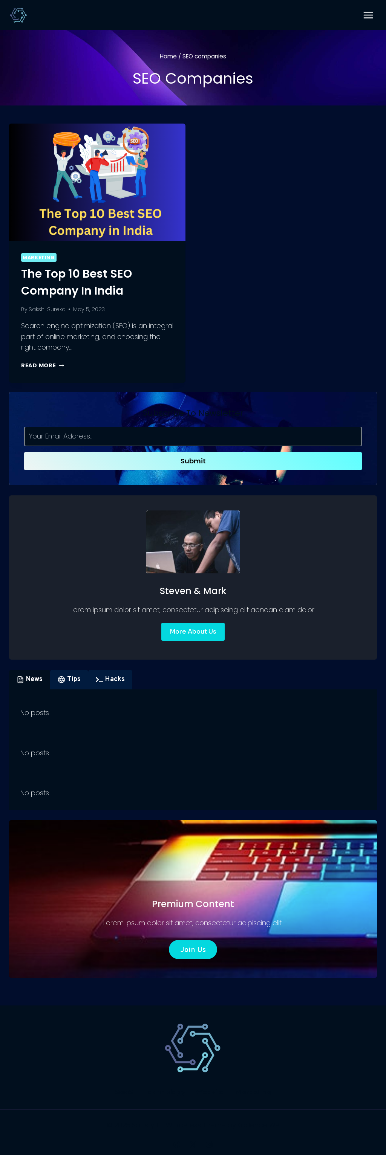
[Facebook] (177, 1144)
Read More (42, 365)
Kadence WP (258, 1125)
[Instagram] (209, 1144)
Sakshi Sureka (47, 309)
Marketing (39, 257)
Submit (193, 461)
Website (210, 1092)
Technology (164, 1092)
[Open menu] (368, 15)
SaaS (124, 1092)
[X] (193, 1144)
